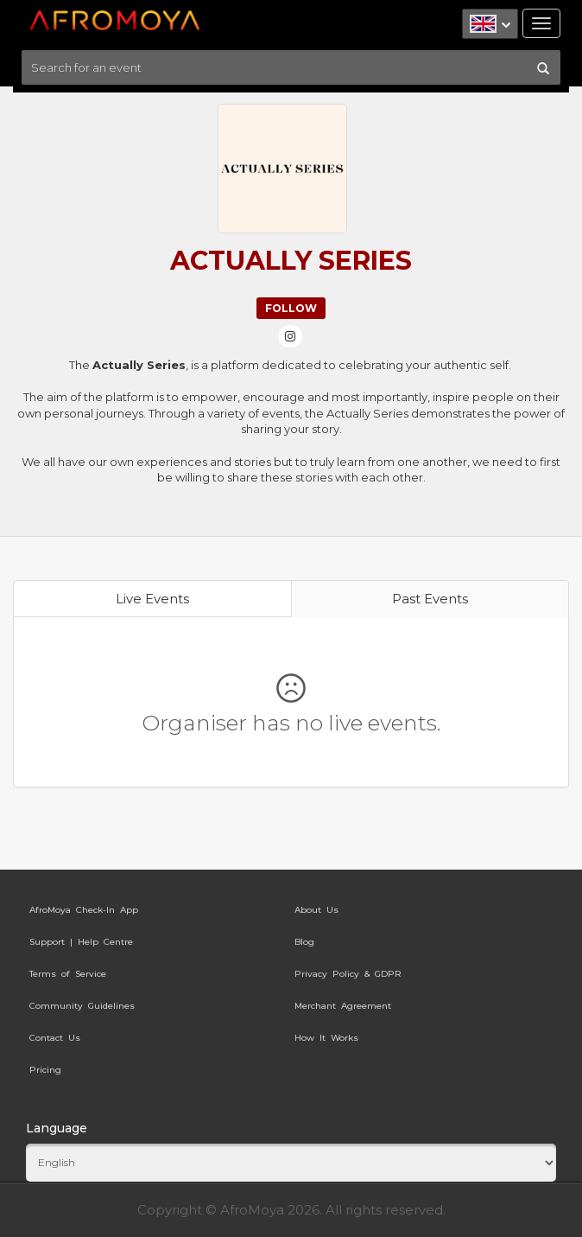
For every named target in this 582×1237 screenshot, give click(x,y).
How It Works (326, 1037)
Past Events (430, 598)
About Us (316, 909)
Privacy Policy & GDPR (348, 973)
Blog (304, 941)
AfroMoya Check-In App (83, 909)
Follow (291, 308)
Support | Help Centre (81, 941)
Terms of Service (67, 973)
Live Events (152, 598)
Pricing (45, 1069)
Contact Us (54, 1037)
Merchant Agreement (342, 1005)
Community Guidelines (82, 1005)
